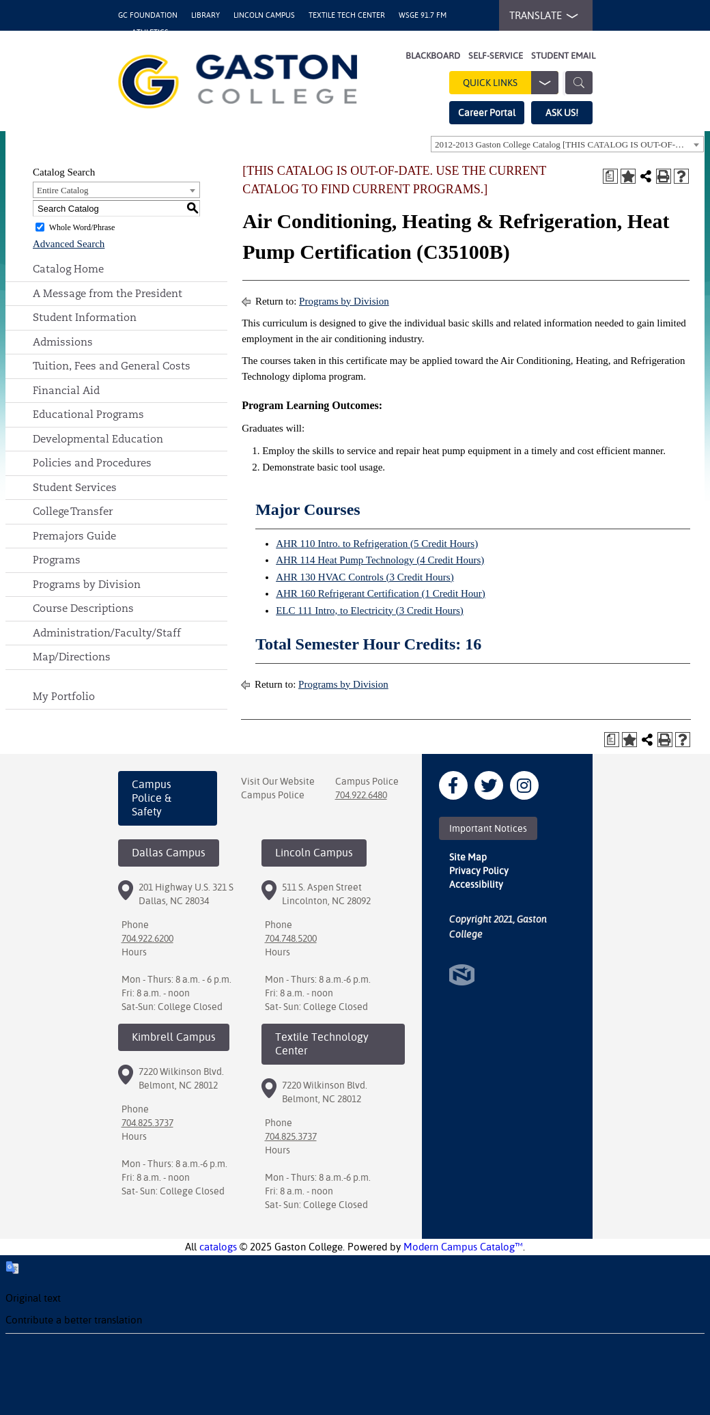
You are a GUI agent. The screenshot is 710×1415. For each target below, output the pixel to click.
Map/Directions (72, 656)
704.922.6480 (361, 794)
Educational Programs (88, 414)
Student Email (563, 56)
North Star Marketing (461, 974)
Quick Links (510, 82)
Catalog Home (68, 268)
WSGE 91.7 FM (422, 15)
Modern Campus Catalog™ (463, 1246)
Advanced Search (68, 243)
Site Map (468, 857)
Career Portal (486, 112)
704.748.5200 (291, 938)
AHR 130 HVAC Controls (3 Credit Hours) (365, 577)
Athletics (150, 32)
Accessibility (476, 884)
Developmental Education (98, 438)
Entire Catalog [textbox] (62, 190)
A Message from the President (107, 293)
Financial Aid (66, 390)
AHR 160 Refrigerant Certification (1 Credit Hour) (380, 593)
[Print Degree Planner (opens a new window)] (610, 176)
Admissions (63, 341)
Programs (57, 559)
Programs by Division (87, 584)
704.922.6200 (147, 938)
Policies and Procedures (92, 462)
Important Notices (488, 828)
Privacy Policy (479, 870)
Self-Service (495, 56)
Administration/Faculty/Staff (107, 632)
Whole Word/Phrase (82, 227)
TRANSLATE (540, 15)
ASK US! (561, 112)
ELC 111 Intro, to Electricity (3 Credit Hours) (370, 610)
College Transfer (73, 511)
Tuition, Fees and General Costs (111, 365)
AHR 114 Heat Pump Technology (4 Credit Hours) (380, 560)
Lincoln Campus (264, 15)
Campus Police (272, 794)
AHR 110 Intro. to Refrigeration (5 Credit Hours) (377, 543)
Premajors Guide (74, 535)
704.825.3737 (147, 1122)
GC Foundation (148, 15)
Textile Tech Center (347, 15)
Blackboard (433, 56)
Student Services (75, 487)
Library (205, 15)
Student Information (85, 317)
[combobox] (567, 144)
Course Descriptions (83, 608)
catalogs (218, 1246)
